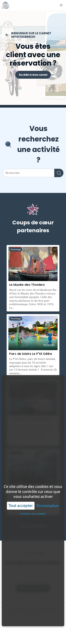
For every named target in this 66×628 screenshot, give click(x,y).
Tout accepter (21, 505)
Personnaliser (47, 505)
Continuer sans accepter (33, 513)
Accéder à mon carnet (33, 75)
